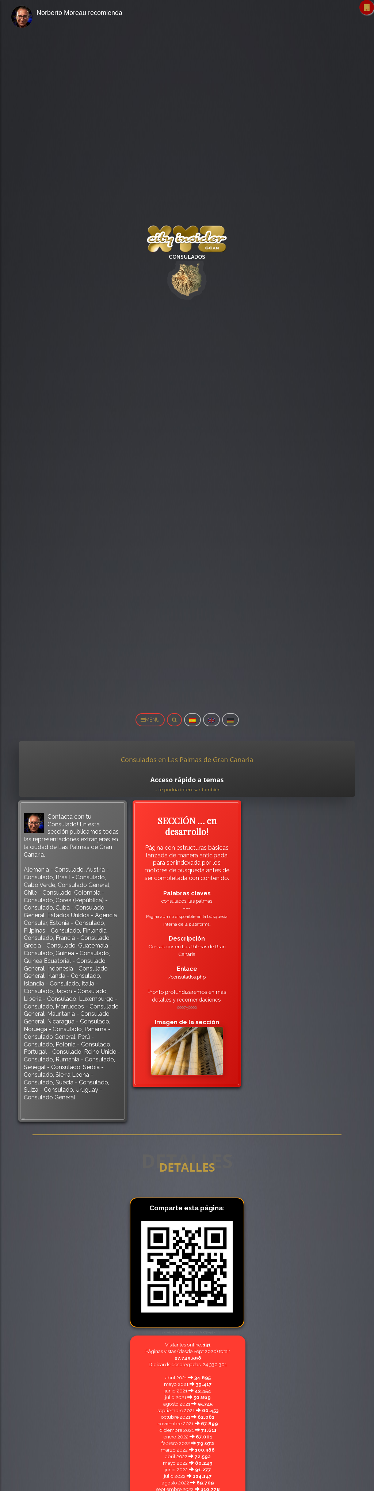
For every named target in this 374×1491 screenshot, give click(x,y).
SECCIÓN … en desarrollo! (187, 826)
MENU (150, 720)
